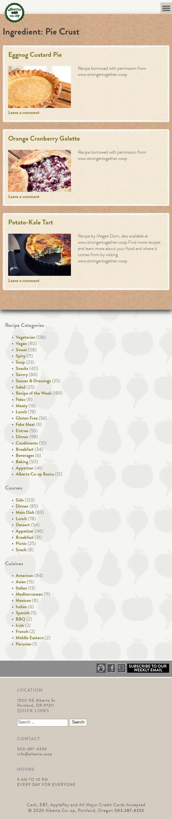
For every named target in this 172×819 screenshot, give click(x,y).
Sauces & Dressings (33, 381)
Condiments (27, 443)
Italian (21, 588)
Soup (20, 362)
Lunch (21, 412)
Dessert (23, 525)
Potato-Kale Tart (30, 223)
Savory (22, 375)
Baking (22, 462)
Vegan (21, 344)
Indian (21, 607)
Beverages (25, 456)
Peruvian (23, 644)
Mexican (23, 601)
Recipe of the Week (33, 393)
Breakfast (24, 450)
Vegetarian (25, 338)
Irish (20, 626)
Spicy (21, 356)
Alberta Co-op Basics (35, 474)
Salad (20, 387)
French (22, 632)
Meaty (21, 406)
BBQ (20, 619)
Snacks (22, 369)
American (24, 576)
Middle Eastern (30, 638)
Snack (21, 550)
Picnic (21, 544)
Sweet (21, 350)
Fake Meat (25, 425)
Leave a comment (24, 113)
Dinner (22, 437)
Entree (22, 431)
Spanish (23, 613)
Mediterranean (29, 594)
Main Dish (25, 513)
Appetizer (25, 468)
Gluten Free (27, 418)
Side (20, 500)
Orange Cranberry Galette (44, 139)
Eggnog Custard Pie (35, 55)
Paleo (20, 400)
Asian (21, 582)
